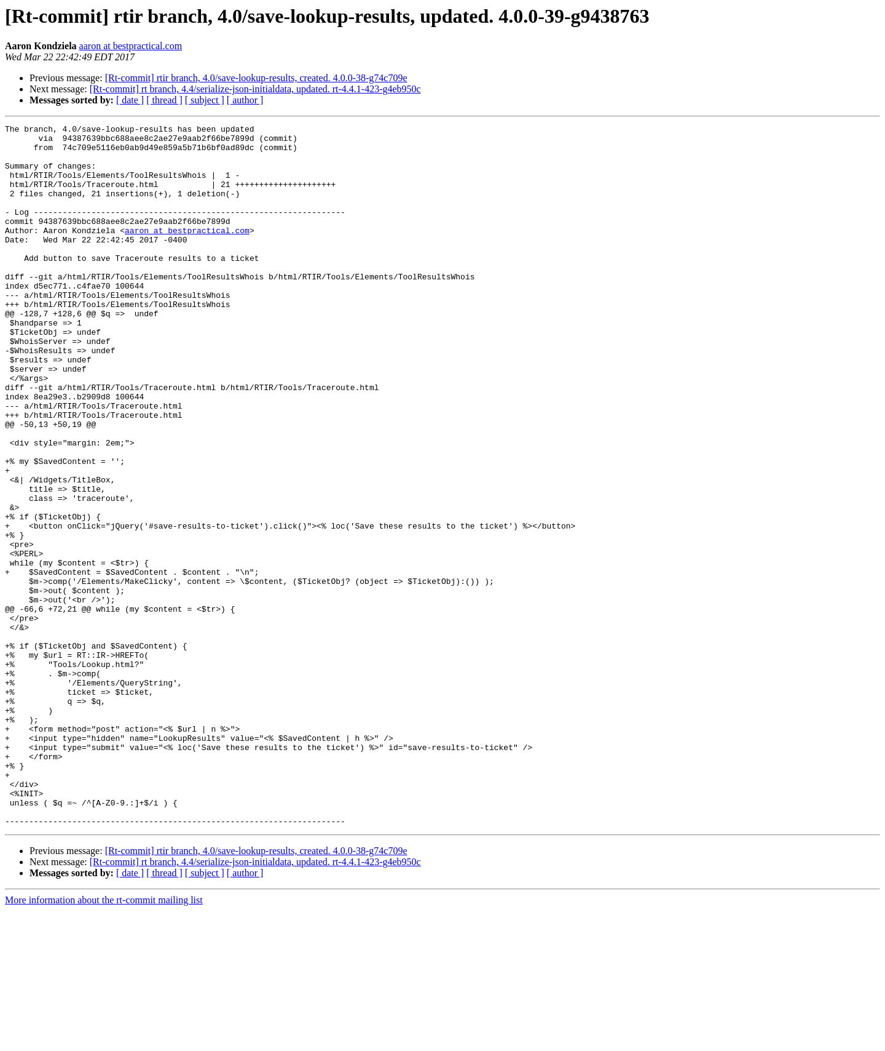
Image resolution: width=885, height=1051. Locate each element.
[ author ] (245, 100)
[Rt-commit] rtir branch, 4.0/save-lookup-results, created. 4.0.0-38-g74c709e (256, 78)
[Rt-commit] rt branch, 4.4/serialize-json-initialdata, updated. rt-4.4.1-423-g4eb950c (255, 89)
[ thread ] (164, 100)
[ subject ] (204, 100)
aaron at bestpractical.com (130, 46)
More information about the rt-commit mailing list (104, 1040)
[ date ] (130, 100)
